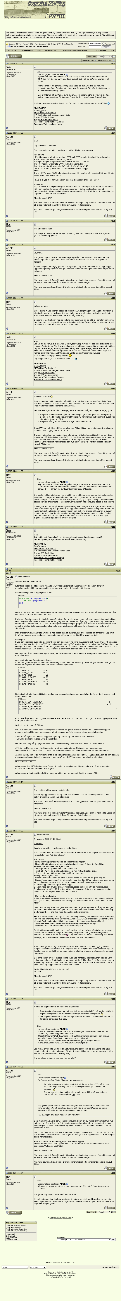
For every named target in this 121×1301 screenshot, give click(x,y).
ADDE (9, 136)
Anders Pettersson (68, 1275)
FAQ (39, 50)
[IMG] (8, 1238)
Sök (112, 50)
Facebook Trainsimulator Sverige (49, 122)
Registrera (12, 50)
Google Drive (57, 79)
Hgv (8, 224)
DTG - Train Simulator (38, 44)
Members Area (27, 50)
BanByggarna (40, 110)
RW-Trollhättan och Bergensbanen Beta (52, 115)
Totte (8, 67)
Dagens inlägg (100, 50)
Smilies (8, 1236)
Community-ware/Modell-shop (75, 50)
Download (38, 843)
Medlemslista (50, 50)
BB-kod (8, 1234)
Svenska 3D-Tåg (108, 1267)
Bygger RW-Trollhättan (44, 117)
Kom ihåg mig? (108, 44)
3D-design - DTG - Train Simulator (60, 44)
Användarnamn (83, 43)
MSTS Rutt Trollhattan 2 (45, 113)
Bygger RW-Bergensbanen (46, 119)
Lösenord (81, 47)
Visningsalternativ (105, 60)
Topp (117, 1267)
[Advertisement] (37, 24)
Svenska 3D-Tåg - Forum (18, 44)
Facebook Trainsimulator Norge (48, 124)
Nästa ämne (67, 1217)
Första (100, 57)
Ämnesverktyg (88, 60)
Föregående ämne (56, 1217)
